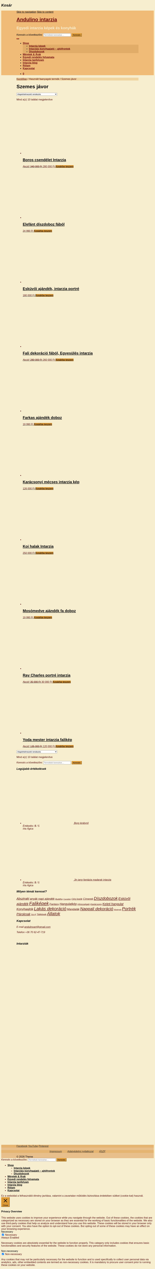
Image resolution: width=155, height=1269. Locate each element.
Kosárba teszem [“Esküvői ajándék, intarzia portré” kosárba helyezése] (44, 295)
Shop (26, 43)
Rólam (26, 65)
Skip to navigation (26, 12)
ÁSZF (102, 1151)
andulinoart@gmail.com (37, 927)
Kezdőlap (22, 79)
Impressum (55, 1151)
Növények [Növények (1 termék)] (117, 909)
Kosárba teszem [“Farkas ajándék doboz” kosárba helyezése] (43, 424)
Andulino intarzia (37, 19)
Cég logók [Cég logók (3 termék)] (76, 899)
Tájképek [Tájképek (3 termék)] (41, 914)
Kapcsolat (29, 68)
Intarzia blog (30, 62)
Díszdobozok (36, 51)
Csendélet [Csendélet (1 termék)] (67, 899)
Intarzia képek (37, 46)
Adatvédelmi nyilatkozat (80, 1151)
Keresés (77, 35)
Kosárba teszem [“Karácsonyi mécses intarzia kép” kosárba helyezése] (44, 488)
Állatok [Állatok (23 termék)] (53, 913)
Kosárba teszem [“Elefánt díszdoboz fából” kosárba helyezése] (43, 231)
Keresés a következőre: (30, 34)
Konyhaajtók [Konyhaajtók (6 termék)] (25, 909)
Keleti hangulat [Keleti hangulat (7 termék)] (113, 904)
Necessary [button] (7, 1231)
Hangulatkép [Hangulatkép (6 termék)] (68, 904)
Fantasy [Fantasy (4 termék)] (54, 904)
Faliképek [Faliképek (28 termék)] (39, 903)
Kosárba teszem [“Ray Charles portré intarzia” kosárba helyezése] (62, 682)
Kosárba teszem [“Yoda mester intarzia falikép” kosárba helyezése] (65, 746)
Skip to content (45, 12)
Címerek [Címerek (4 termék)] (88, 898)
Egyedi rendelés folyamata (38, 57)
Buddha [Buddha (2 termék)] (59, 899)
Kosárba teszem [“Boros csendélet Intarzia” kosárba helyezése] (65, 166)
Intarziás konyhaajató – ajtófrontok (49, 48)
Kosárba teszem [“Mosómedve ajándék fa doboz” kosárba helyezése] (43, 617)
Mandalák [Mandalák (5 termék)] (73, 909)
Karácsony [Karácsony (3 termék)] (96, 904)
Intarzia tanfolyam (33, 60)
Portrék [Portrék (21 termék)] (129, 908)
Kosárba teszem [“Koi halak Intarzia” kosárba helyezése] (44, 553)
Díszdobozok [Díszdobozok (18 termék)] (106, 898)
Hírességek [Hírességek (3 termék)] (83, 904)
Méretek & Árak (32, 54)
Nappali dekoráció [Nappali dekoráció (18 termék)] (96, 908)
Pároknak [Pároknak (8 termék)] (23, 914)
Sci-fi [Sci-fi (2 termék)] (33, 914)
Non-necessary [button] (9, 1251)
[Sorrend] (37, 94)
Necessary (11, 1235)
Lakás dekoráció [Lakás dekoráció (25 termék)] (50, 908)
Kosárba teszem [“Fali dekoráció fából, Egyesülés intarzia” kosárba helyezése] (65, 360)
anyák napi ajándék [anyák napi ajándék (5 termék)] (42, 898)
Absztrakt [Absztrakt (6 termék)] (23, 898)
